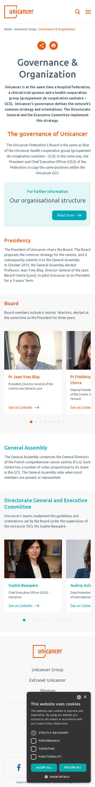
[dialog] (59, 737)
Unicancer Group (25, 29)
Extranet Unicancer (47, 680)
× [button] (84, 697)
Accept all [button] (44, 767)
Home (8, 29)
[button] (31, 422)
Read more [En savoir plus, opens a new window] (61, 723)
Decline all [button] (72, 767)
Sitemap (48, 690)
